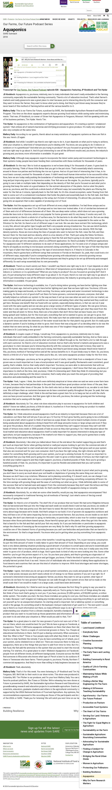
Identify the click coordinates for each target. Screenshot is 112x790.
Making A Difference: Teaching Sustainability (94, 690)
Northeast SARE (46, 751)
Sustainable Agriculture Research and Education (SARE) (35, 773)
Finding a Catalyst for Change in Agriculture (93, 750)
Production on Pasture (94, 702)
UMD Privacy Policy (13, 779)
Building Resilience (92, 771)
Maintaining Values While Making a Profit (95, 675)
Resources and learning (10, 754)
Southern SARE (46, 754)
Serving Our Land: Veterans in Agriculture (96, 717)
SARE (5, 19)
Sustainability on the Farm (95, 730)
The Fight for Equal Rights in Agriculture (96, 724)
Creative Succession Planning (92, 642)
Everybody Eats (90, 631)
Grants (71, 11)
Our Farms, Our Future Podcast (32, 89)
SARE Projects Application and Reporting (16, 756)
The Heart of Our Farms (94, 711)
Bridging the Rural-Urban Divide (94, 757)
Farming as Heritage (93, 647)
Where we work (8, 749)
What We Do (45, 11)
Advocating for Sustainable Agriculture (96, 743)
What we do (7, 746)
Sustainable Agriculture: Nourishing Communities (95, 736)
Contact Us (69, 755)
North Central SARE (47, 749)
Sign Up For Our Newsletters (75, 730)
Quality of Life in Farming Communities (95, 668)
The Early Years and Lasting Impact (96, 653)
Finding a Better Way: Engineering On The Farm (95, 682)
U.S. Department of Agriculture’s (25, 775)
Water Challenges (91, 636)
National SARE (46, 746)
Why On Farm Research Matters (94, 782)
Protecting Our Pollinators (95, 767)
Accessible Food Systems (95, 707)
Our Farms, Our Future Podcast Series (27, 19)
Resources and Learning (98, 11)
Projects (81, 11)
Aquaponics (88, 776)
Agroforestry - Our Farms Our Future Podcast (95, 697)
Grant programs (8, 751)
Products (11, 19)
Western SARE (46, 756)
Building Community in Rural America (96, 661)
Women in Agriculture (93, 763)
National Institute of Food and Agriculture (47, 775)
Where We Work (59, 11)
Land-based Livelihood (93, 627)
